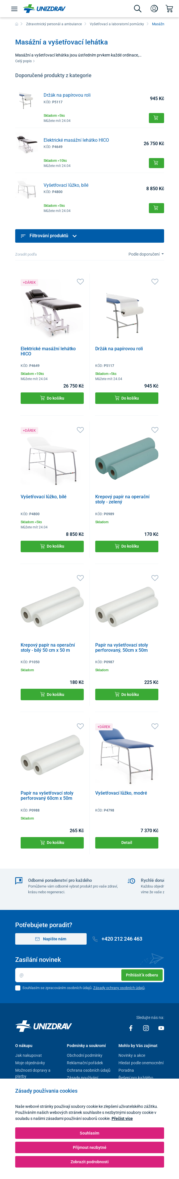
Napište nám (51, 939)
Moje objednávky (30, 1063)
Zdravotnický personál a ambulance (54, 24)
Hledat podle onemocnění (141, 1063)
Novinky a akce (131, 1055)
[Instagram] (146, 1028)
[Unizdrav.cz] (44, 8)
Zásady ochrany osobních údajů (119, 988)
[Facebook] (131, 1028)
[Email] (89, 975)
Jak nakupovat (28, 1055)
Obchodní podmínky (84, 1055)
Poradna (126, 1070)
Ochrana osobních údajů (88, 1070)
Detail (126, 842)
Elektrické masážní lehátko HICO (76, 140)
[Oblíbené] (80, 281)
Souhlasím (89, 1133)
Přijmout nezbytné (89, 1147)
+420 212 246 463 (118, 939)
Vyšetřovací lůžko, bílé (66, 185)
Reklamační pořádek (85, 1063)
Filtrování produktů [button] (49, 235)
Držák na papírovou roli (67, 95)
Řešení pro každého (135, 1077)
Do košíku (52, 398)
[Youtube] (161, 1028)
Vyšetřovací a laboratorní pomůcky (117, 24)
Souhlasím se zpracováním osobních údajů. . (83, 988)
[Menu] (14, 8)
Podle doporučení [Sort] (144, 254)
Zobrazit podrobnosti (90, 1161)
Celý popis (25, 61)
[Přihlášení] (154, 9)
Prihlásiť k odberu (142, 975)
